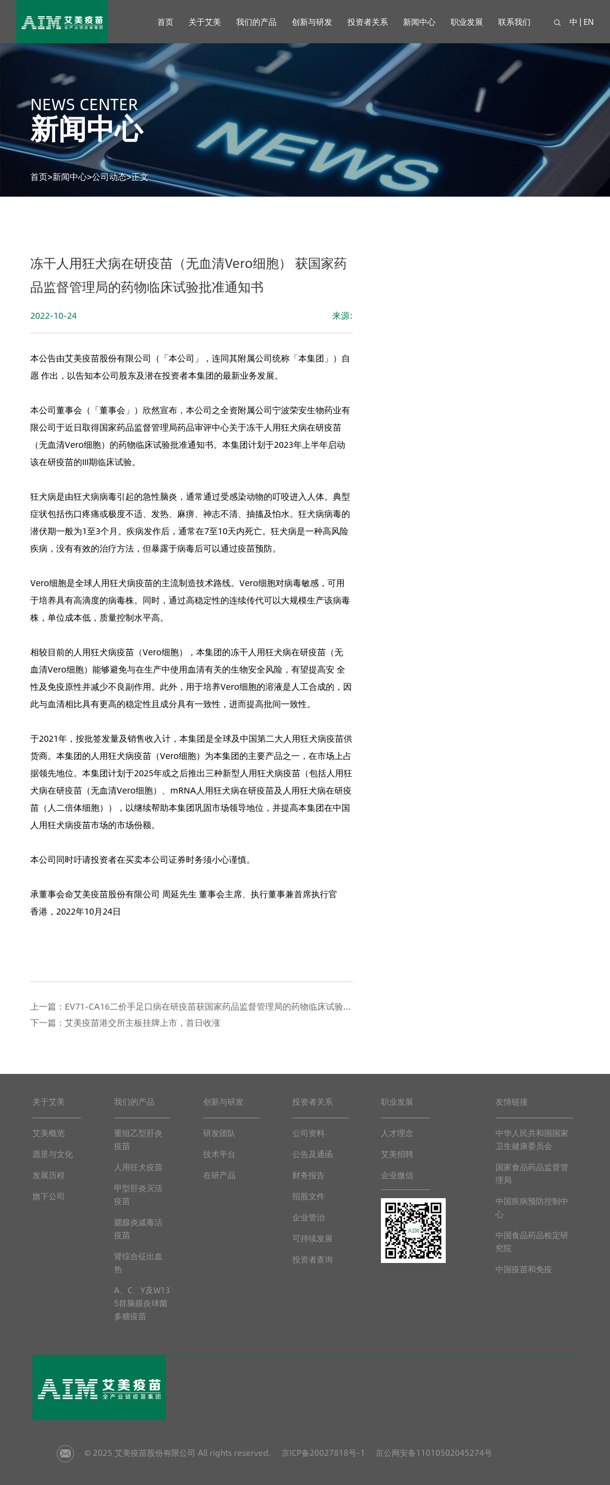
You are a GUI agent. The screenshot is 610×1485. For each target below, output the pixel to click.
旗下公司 (48, 1196)
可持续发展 (312, 1238)
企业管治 (308, 1217)
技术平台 (219, 1153)
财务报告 (308, 1174)
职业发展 (467, 21)
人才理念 (397, 1132)
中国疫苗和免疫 (523, 1268)
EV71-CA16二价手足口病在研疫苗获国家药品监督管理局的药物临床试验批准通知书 (225, 1006)
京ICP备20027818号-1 (322, 1452)
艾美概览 (48, 1132)
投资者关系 (367, 21)
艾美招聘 (397, 1153)
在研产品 (219, 1174)
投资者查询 (312, 1259)
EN (589, 21)
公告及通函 (312, 1153)
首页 (165, 21)
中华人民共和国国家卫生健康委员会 (531, 1139)
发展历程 (48, 1174)
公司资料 (308, 1132)
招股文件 (308, 1196)
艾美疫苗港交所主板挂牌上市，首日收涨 (142, 1022)
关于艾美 (205, 21)
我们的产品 (256, 21)
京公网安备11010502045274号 (434, 1452)
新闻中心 (419, 21)
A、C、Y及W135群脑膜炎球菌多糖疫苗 (142, 1303)
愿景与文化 (52, 1153)
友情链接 (511, 1101)
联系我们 (514, 21)
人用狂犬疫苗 (138, 1166)
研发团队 (219, 1132)
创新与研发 (312, 21)
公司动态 (109, 176)
